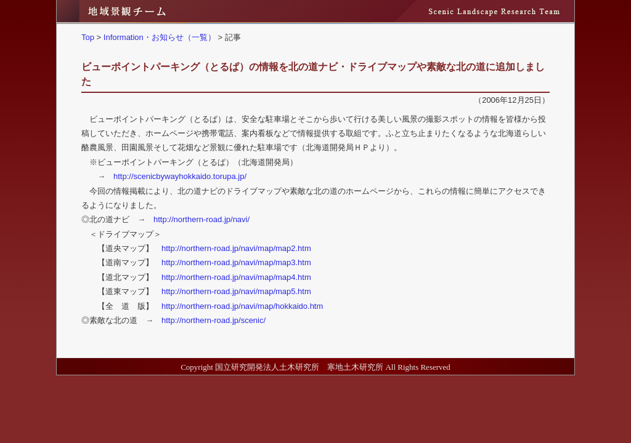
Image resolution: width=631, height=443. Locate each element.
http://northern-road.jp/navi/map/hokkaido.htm (242, 306)
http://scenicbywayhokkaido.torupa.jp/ (179, 176)
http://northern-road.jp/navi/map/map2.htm (236, 248)
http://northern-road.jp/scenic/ (213, 320)
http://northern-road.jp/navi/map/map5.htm (236, 291)
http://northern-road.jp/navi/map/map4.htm (236, 277)
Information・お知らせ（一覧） (160, 37)
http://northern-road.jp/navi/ (201, 219)
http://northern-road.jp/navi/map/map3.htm (236, 262)
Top (87, 37)
